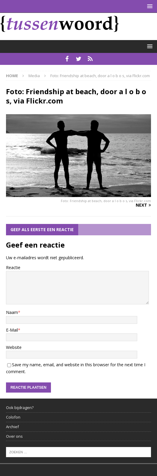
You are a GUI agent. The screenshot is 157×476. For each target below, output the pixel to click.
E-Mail (12, 330)
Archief (12, 426)
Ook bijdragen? (20, 407)
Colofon (13, 417)
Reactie (13, 267)
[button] (149, 6)
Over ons (14, 436)
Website (14, 347)
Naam (12, 312)
